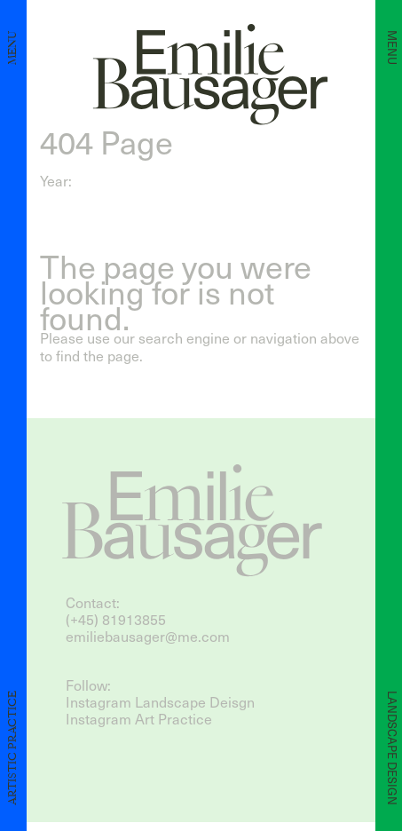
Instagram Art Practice (139, 718)
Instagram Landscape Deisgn (160, 701)
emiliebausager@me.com (148, 636)
